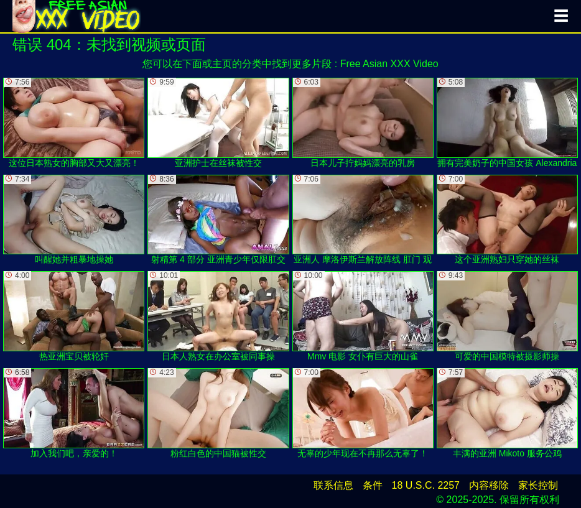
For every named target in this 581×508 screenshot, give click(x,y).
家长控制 (538, 485)
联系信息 (333, 485)
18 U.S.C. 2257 (426, 485)
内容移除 (489, 485)
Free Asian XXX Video (389, 63)
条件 (373, 485)
